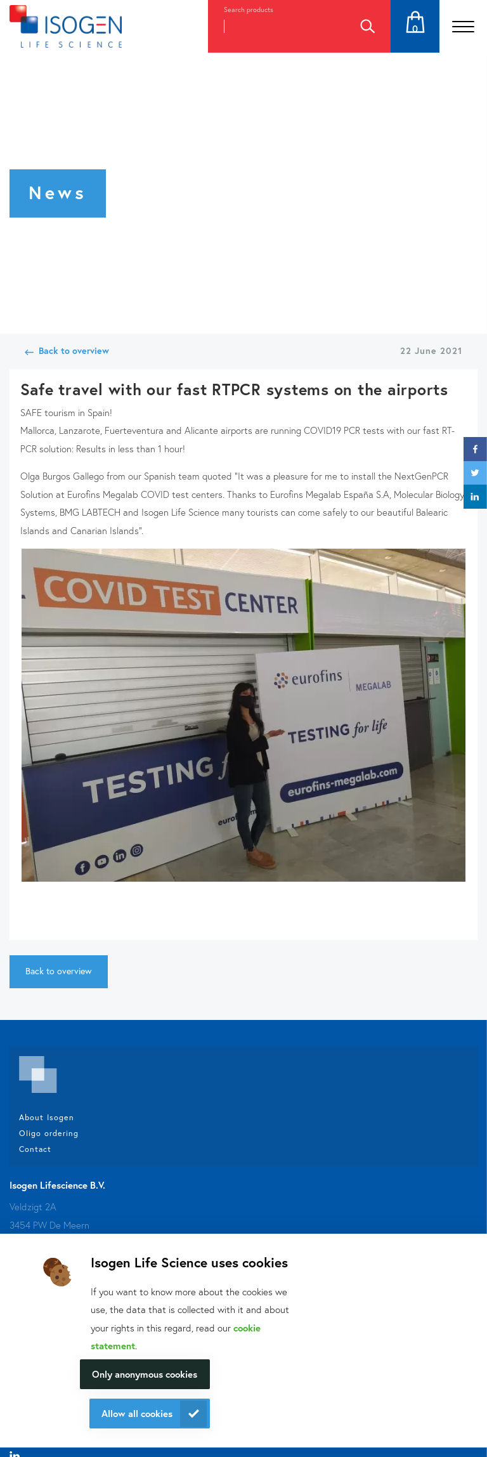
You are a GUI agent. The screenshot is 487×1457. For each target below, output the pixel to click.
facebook (475, 449)
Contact (35, 1149)
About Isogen (46, 1117)
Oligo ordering (49, 1133)
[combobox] (276, 26)
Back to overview (74, 350)
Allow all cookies (136, 1413)
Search (367, 26)
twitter (475, 473)
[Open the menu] (463, 26)
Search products (248, 9)
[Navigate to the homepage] (66, 26)
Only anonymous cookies (144, 1374)
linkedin (475, 496)
